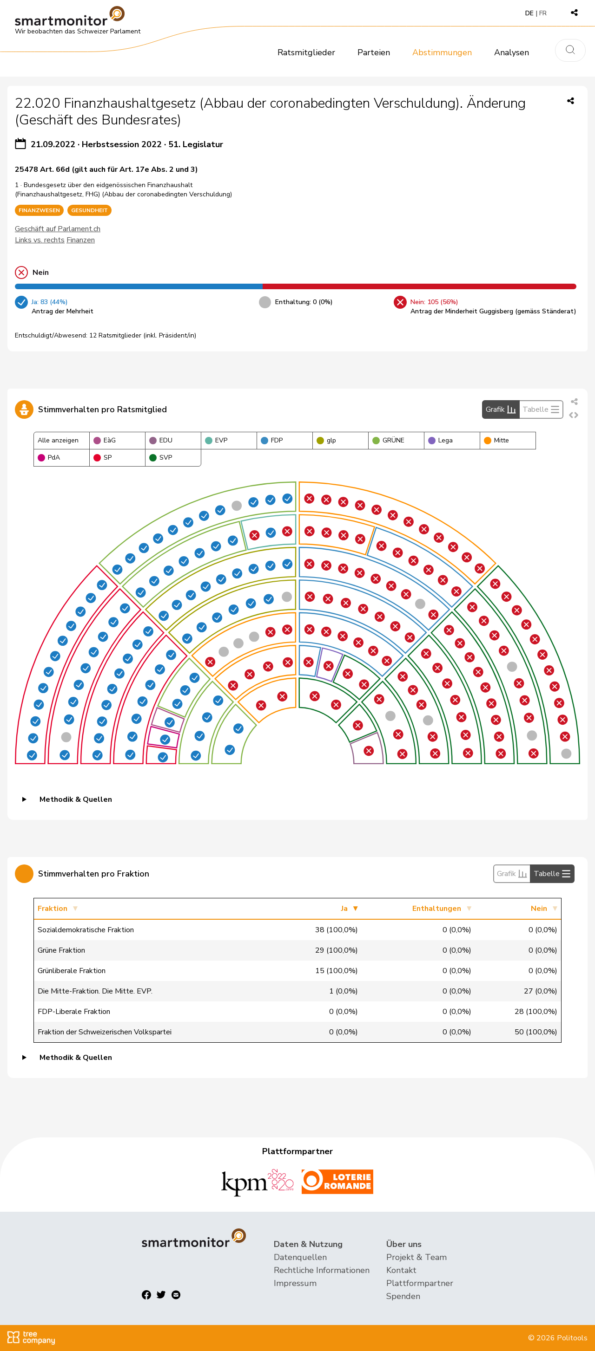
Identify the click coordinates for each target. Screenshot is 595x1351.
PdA (49, 457)
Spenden (403, 1296)
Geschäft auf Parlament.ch (57, 229)
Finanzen (80, 240)
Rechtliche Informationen (322, 1270)
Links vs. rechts (40, 240)
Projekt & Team (416, 1257)
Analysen (511, 52)
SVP (160, 457)
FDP (272, 440)
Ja (344, 908)
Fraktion (52, 908)
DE (529, 13)
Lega (440, 440)
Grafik (501, 409)
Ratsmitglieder (306, 52)
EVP (216, 440)
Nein (539, 908)
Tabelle (541, 409)
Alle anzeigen (58, 440)
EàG (104, 440)
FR (543, 13)
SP (102, 457)
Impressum (295, 1283)
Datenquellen (300, 1257)
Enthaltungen (436, 908)
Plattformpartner (419, 1283)
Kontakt (401, 1270)
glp (326, 440)
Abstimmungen (442, 52)
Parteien (373, 52)
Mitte (496, 440)
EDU (160, 440)
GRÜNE (388, 440)
